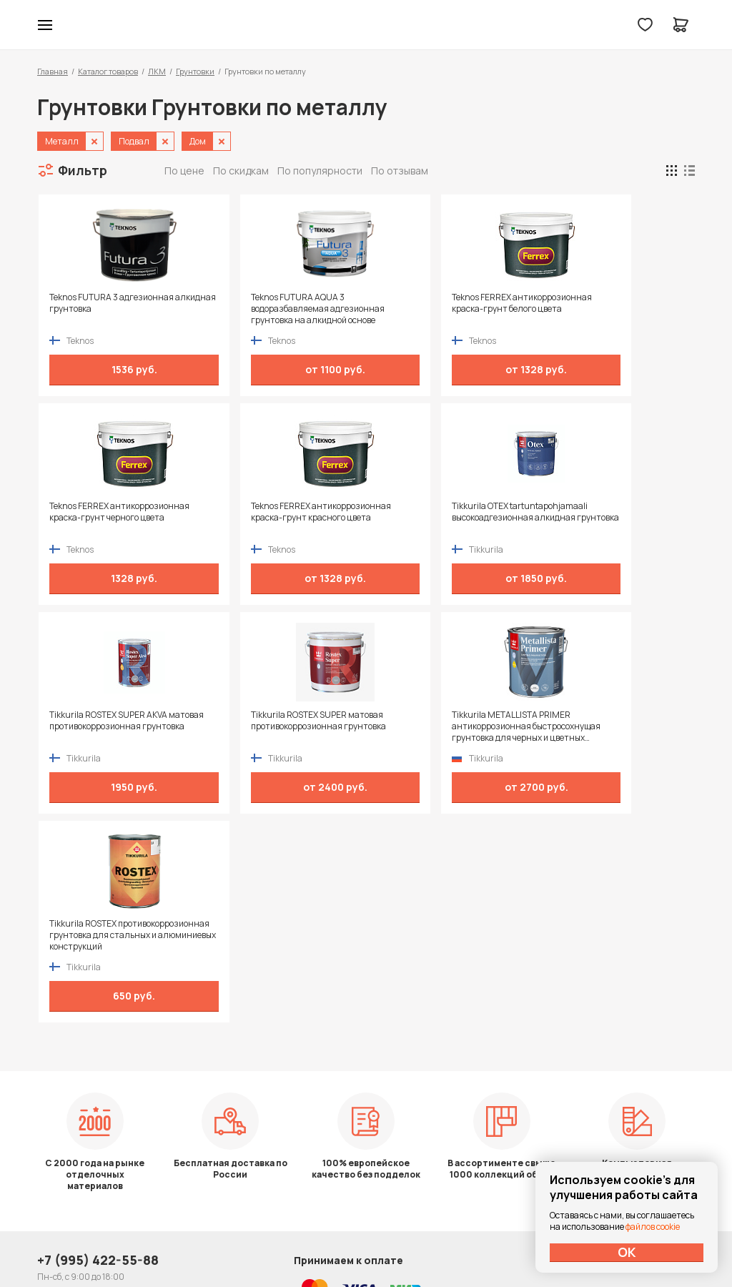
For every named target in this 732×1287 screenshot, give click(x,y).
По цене (184, 170)
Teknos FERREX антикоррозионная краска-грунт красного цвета (104, 517)
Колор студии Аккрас (366, 25)
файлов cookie (652, 1227)
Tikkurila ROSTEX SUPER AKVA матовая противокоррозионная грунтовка (439, 517)
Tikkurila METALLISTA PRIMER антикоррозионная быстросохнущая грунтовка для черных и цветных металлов (112, 726)
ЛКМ (157, 71)
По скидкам (241, 170)
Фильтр (82, 170)
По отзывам (399, 170)
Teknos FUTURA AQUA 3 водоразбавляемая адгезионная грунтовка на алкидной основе (278, 309)
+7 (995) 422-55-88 (98, 1086)
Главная (52, 71)
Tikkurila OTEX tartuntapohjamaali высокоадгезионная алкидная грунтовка (273, 517)
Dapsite (402, 1242)
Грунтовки (195, 71)
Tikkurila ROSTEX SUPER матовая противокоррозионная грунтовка (607, 511)
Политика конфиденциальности (629, 1087)
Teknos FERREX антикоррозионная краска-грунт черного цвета (596, 309)
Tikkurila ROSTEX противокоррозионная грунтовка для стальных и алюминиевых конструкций (279, 726)
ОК (627, 1252)
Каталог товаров (108, 71)
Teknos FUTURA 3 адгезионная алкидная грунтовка (110, 303)
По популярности (319, 170)
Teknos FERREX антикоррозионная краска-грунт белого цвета (431, 309)
